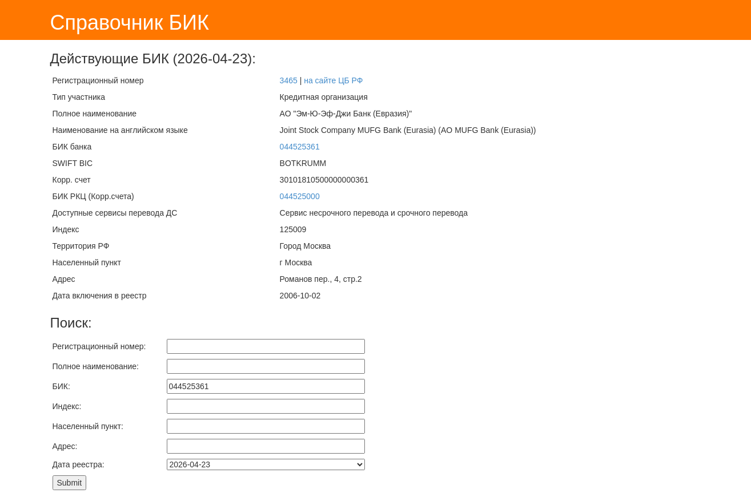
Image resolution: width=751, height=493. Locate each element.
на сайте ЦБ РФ (333, 80)
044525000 (300, 196)
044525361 (300, 146)
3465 (289, 80)
